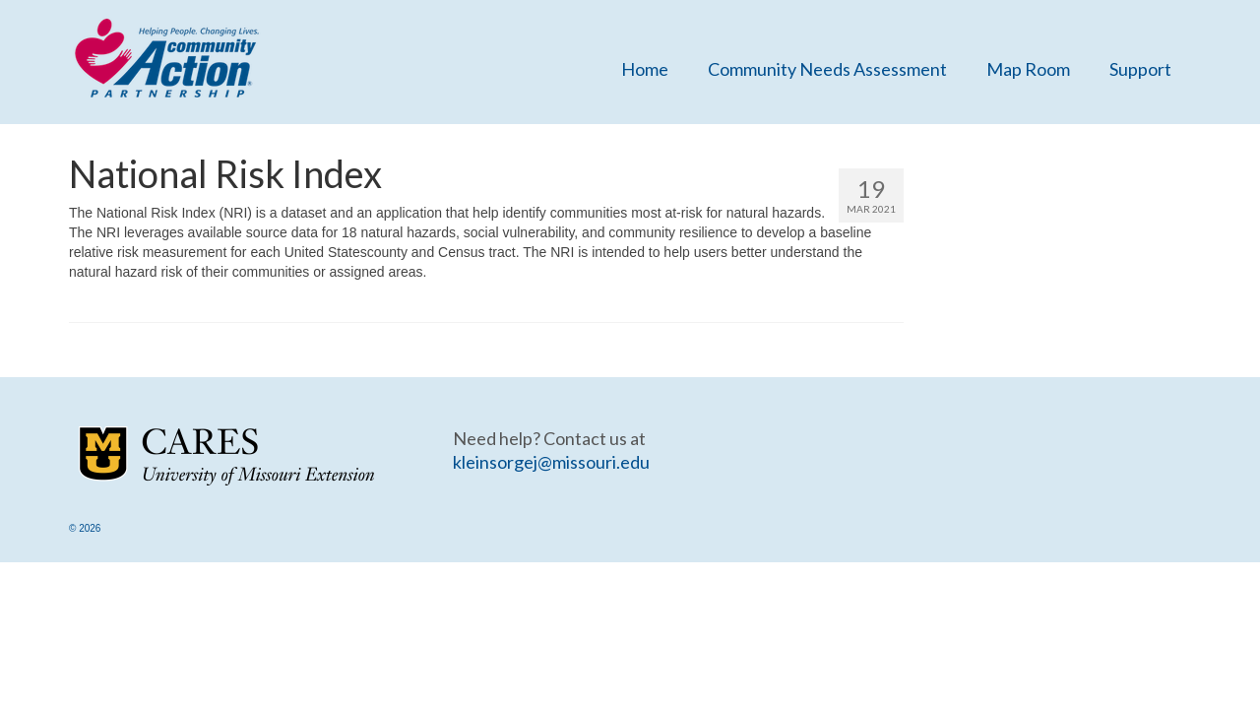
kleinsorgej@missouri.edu (551, 462)
